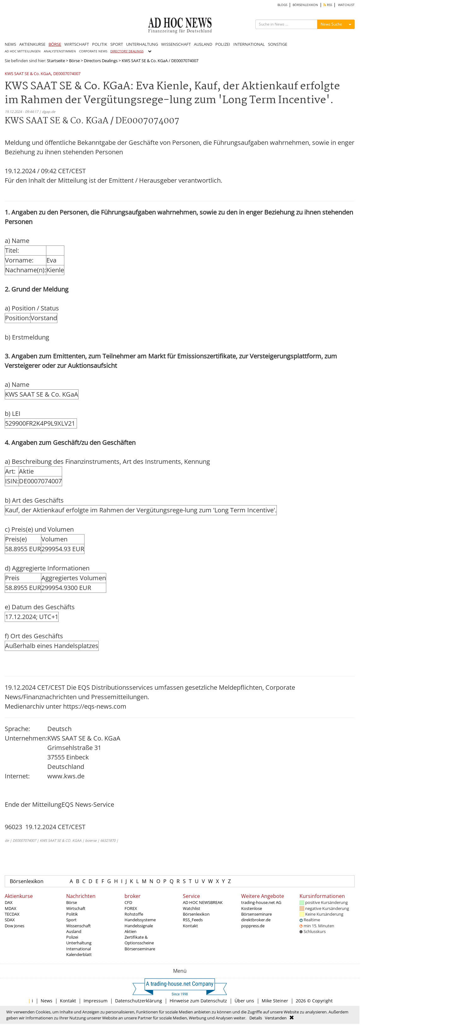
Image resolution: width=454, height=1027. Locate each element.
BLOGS (282, 5)
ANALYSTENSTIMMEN (60, 51)
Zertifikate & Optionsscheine (139, 940)
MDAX (10, 908)
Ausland (73, 931)
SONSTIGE (277, 44)
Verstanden (276, 1018)
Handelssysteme (140, 920)
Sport (71, 920)
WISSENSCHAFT (176, 44)
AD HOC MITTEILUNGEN (23, 51)
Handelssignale (139, 926)
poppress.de (253, 926)
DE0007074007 (66, 74)
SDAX (10, 920)
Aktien (131, 931)
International (78, 949)
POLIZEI (222, 44)
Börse (74, 60)
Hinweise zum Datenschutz (198, 1001)
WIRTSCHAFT (76, 44)
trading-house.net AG (261, 902)
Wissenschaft (78, 926)
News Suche (331, 24)
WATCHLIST (346, 5)
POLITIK (99, 44)
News (46, 1001)
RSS (327, 5)
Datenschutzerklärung (138, 1001)
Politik (72, 914)
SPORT (116, 44)
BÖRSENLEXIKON (305, 5)
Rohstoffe (134, 914)
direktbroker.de (256, 920)
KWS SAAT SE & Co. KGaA (28, 74)
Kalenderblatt (79, 954)
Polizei (72, 937)
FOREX (131, 908)
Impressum (96, 1001)
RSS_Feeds (193, 920)
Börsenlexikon (27, 881)
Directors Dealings (101, 60)
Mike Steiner (275, 1001)
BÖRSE (55, 44)
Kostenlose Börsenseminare (256, 911)
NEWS (10, 44)
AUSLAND (203, 44)
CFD (128, 902)
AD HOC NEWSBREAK (203, 902)
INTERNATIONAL (249, 44)
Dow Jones (14, 926)
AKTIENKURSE (32, 44)
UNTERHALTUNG (142, 44)
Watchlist (191, 908)
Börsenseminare (140, 949)
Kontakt (190, 926)
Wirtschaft (75, 908)
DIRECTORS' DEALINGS (126, 51)
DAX (9, 902)
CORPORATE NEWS (93, 51)
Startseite (56, 60)
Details (255, 1018)
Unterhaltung (78, 943)
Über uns (244, 1001)
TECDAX (12, 914)
